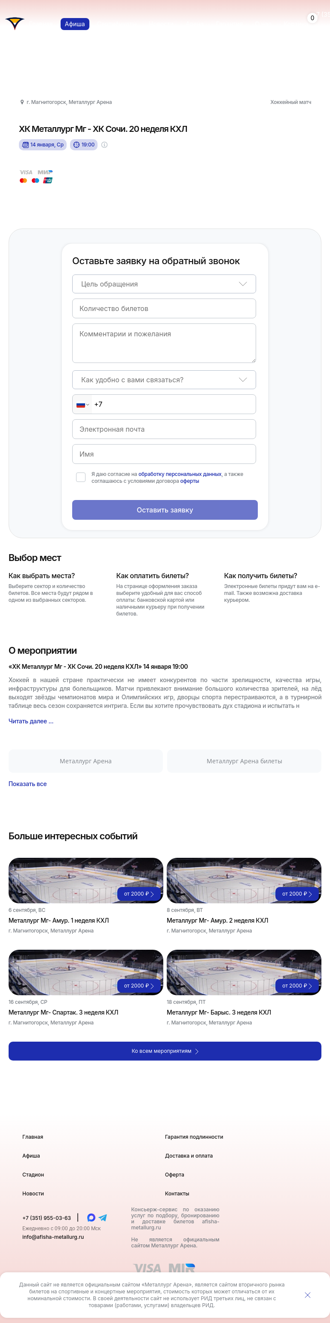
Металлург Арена (86, 761)
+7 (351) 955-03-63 (47, 1218)
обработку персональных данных (179, 474)
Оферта (174, 1174)
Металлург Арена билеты (244, 761)
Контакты (177, 1193)
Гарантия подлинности (194, 1137)
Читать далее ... (31, 721)
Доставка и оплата (189, 1155)
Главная (32, 1137)
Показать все (28, 783)
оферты (189, 481)
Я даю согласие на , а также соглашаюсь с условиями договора (167, 477)
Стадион (33, 1174)
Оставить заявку (165, 510)
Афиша (31, 1155)
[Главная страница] (14, 24)
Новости (33, 1193)
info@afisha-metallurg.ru (53, 1237)
